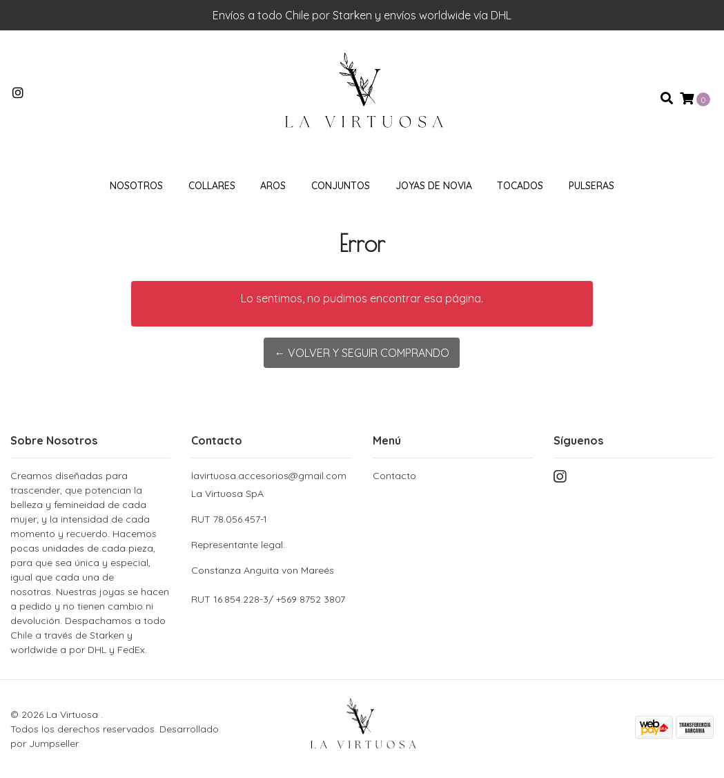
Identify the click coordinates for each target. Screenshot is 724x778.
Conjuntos (340, 185)
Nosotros (136, 185)
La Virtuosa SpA (271, 532)
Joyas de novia (433, 185)
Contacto (394, 475)
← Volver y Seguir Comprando (361, 353)
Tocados (520, 185)
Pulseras (591, 185)
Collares (211, 185)
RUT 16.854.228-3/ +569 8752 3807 (268, 599)
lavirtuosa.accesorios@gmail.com (268, 475)
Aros (273, 185)
